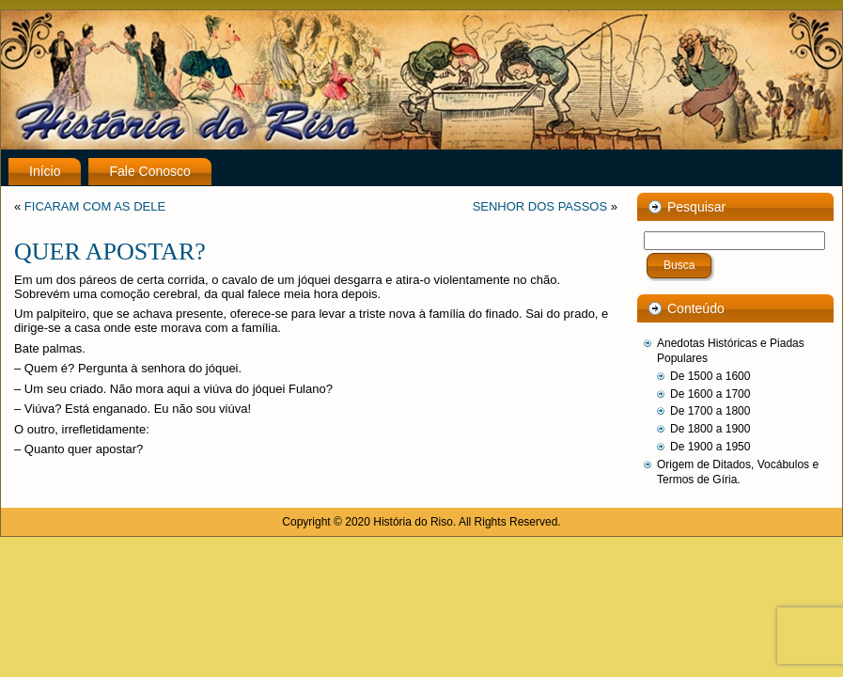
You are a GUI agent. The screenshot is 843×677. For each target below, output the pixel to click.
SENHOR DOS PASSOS (540, 206)
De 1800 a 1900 (710, 428)
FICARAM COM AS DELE (94, 206)
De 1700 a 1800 (710, 410)
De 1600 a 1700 (710, 394)
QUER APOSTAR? (110, 251)
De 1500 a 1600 (710, 376)
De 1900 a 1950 (710, 446)
